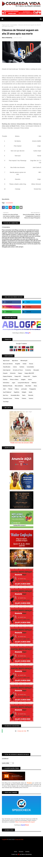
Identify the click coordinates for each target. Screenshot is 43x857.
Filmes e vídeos (14, 379)
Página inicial (5, 25)
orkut (4, 389)
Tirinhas (17, 398)
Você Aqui (6, 401)
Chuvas (31, 363)
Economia (28, 370)
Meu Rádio (28, 386)
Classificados (6, 367)
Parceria (21, 851)
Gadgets (23, 379)
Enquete (5, 373)
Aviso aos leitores (8, 363)
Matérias (34, 382)
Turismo (31, 398)
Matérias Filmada (7, 386)
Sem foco (5, 395)
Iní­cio (15, 851)
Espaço (20, 373)
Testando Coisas (7, 398)
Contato (27, 851)
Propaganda (32, 389)
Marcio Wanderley (7, 37)
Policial (10, 389)
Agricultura (15, 360)
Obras (35, 386)
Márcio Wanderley (26, 854)
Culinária (21, 367)
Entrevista (12, 373)
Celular (24, 363)
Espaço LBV (27, 376)
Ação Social (6, 360)
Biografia (17, 363)
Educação (36, 370)
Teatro (23, 395)
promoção (24, 389)
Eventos (5, 379)
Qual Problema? (7, 392)
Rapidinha (16, 392)
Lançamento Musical (23, 382)
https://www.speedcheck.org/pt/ (25, 822)
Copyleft (4, 839)
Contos (15, 367)
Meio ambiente (19, 386)
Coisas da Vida (21, 731)
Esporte (35, 376)
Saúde (30, 392)
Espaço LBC (18, 376)
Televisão (30, 395)
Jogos (13, 382)
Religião (24, 392)
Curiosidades (13, 25)
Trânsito (24, 398)
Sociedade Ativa (15, 395)
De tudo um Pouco (18, 370)
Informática (6, 382)
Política (17, 389)
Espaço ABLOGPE (29, 373)
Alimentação (23, 360)
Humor (30, 379)
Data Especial (6, 370)
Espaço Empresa (7, 376)
